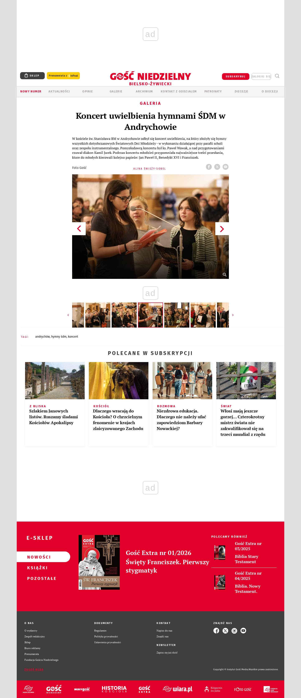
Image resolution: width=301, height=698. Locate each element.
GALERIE (116, 91)
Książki (36, 567)
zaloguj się (261, 76)
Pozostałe (36, 578)
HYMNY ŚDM (58, 336)
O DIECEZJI (270, 91)
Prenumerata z (63, 75)
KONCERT (73, 336)
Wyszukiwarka (277, 76)
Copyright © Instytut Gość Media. (231, 669)
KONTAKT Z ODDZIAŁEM (179, 91)
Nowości (36, 557)
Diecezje (241, 91)
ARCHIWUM (144, 91)
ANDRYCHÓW (42, 336)
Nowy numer (30, 91)
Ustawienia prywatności (107, 642)
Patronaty (213, 91)
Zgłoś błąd (34, 669)
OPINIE (87, 91)
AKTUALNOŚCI (59, 91)
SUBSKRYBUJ (235, 76)
